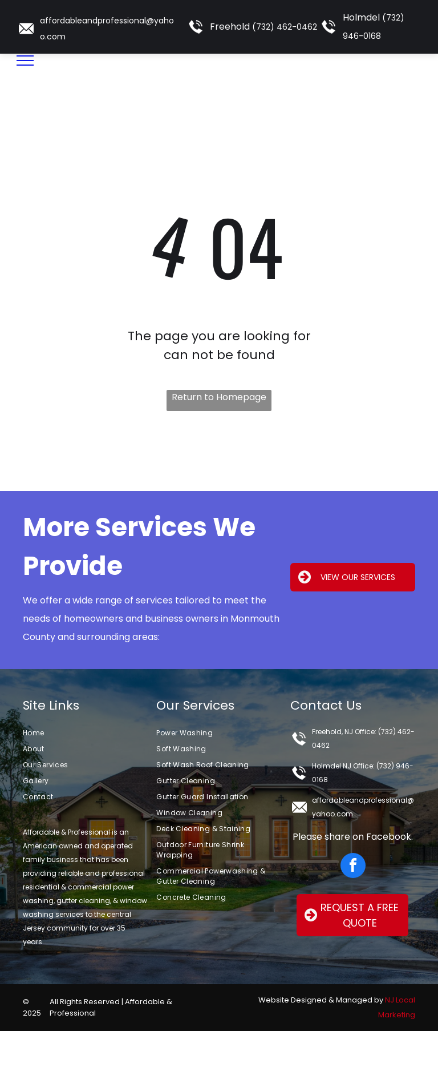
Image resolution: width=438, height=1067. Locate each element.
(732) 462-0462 (284, 27)
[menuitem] (85, 733)
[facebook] (353, 867)
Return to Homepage (219, 397)
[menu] (25, 60)
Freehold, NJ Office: (344, 731)
